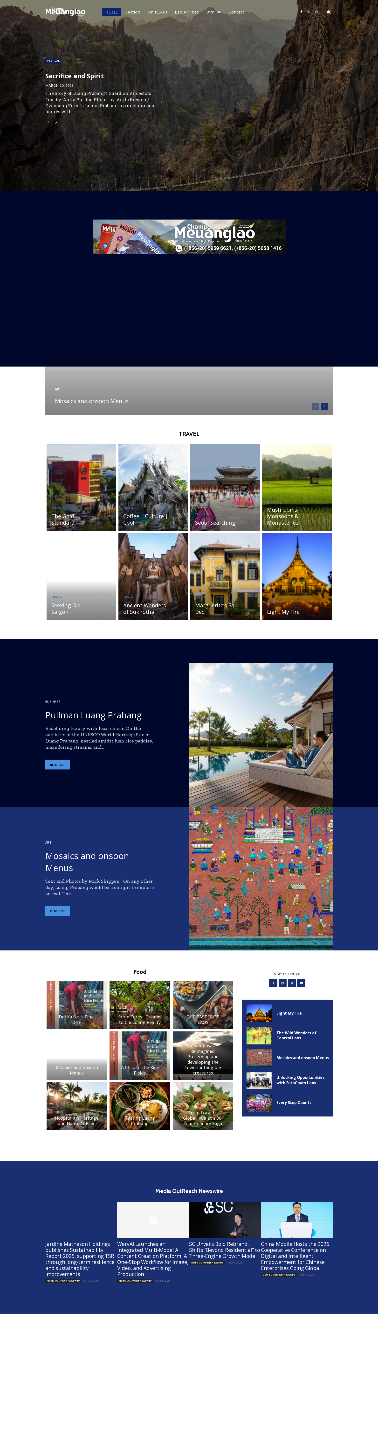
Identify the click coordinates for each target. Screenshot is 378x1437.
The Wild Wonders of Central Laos (296, 1041)
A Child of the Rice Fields (140, 1075)
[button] (329, 12)
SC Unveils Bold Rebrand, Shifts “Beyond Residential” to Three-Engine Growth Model (224, 1256)
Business (59, 518)
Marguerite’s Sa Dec (217, 615)
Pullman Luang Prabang (86, 717)
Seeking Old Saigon (73, 615)
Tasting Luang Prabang (140, 1125)
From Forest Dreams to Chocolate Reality (139, 1024)
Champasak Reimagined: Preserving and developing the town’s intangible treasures (203, 1064)
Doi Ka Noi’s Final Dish (77, 1024)
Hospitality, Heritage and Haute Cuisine (76, 1125)
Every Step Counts (293, 1108)
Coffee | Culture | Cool (143, 523)
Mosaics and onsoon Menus (100, 395)
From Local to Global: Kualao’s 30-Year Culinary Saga (203, 1123)
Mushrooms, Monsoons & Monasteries (281, 520)
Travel (129, 512)
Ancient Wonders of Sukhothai (145, 612)
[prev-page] (48, 124)
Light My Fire (281, 615)
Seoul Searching (213, 526)
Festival (56, 61)
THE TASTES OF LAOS (203, 1024)
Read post (57, 774)
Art (58, 379)
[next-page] (56, 124)
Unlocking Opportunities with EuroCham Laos (300, 1086)
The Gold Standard (72, 526)
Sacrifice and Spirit (92, 76)
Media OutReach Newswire (63, 1287)
